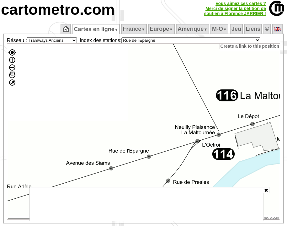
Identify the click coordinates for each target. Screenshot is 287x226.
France (134, 29)
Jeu (237, 29)
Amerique (193, 29)
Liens (253, 29)
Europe (161, 29)
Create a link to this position (250, 46)
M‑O (220, 29)
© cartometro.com (266, 218)
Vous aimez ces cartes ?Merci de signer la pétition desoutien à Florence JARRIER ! (235, 8)
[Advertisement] (146, 204)
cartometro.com (58, 9)
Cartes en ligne (96, 29)
